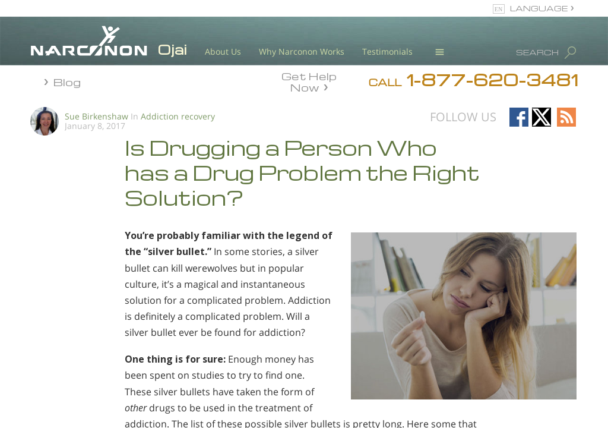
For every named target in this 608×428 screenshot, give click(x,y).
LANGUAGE (539, 8)
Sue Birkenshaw (96, 116)
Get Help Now (309, 81)
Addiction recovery (178, 116)
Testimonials (387, 51)
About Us (223, 51)
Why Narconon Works (301, 51)
